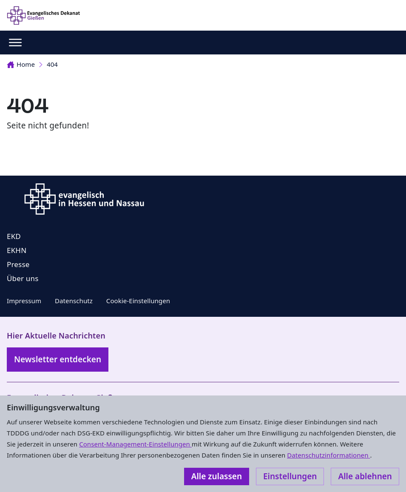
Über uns (23, 278)
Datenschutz (74, 300)
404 (52, 64)
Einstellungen (290, 476)
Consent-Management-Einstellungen (135, 444)
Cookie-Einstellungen (138, 300)
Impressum (24, 300)
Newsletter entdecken (57, 359)
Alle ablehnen (365, 476)
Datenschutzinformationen (328, 455)
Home (21, 64)
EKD (14, 236)
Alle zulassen (216, 476)
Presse (18, 264)
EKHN (16, 250)
